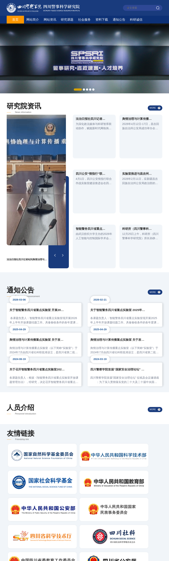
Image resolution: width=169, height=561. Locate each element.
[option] (84, 54)
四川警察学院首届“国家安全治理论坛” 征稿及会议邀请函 (118, 300)
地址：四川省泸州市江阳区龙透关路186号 (42, 537)
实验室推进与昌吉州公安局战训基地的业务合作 (137, 147)
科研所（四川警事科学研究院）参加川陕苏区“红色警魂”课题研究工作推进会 (137, 168)
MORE (152, 114)
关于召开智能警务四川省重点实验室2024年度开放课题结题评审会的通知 (37, 300)
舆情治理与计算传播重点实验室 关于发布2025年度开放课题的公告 (118, 265)
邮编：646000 (23, 528)
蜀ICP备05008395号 (129, 554)
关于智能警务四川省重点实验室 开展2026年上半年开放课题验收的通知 (37, 229)
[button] (55, 176)
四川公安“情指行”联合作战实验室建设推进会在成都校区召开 (90, 147)
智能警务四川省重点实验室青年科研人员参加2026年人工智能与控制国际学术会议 (90, 168)
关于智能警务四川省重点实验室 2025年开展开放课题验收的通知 (118, 229)
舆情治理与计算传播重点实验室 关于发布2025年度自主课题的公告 (37, 265)
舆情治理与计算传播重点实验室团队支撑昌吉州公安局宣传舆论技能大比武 (137, 125)
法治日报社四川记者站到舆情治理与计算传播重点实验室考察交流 (90, 125)
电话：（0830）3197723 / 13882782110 (44, 519)
